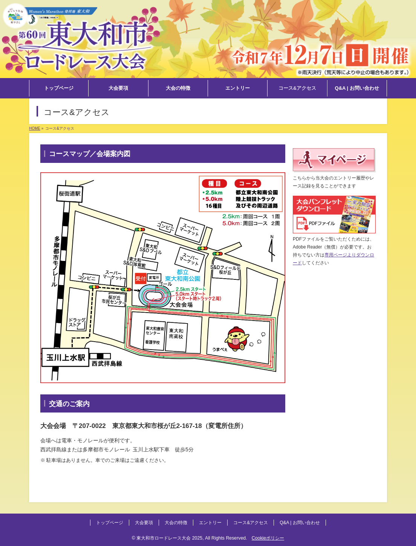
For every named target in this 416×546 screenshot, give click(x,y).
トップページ (109, 522)
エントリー (210, 522)
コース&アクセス (250, 522)
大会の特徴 (176, 522)
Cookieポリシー (268, 538)
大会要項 (144, 522)
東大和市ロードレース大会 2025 (169, 538)
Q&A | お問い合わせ (300, 522)
